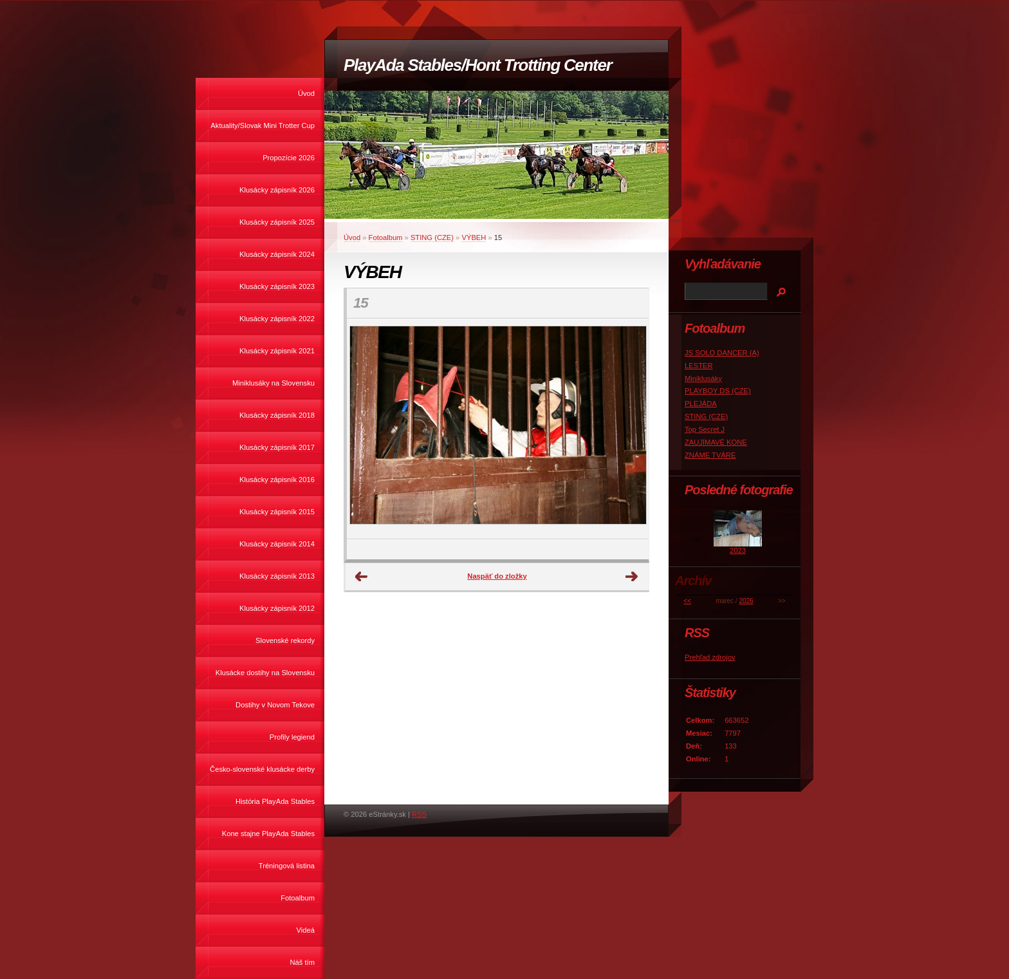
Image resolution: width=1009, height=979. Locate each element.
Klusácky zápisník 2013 (277, 576)
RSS (419, 814)
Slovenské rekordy (285, 640)
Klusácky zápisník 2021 (277, 351)
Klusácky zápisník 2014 (277, 544)
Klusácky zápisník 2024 (277, 254)
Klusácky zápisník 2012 (277, 608)
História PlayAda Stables (275, 801)
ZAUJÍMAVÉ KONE (716, 442)
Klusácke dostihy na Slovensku (265, 672)
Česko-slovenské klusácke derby (262, 769)
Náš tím (302, 962)
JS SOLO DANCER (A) (722, 353)
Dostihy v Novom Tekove (275, 705)
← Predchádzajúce (361, 576)
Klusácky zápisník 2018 (277, 415)
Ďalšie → (632, 576)
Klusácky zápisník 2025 (277, 222)
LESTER (699, 365)
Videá (306, 930)
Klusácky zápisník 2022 (277, 318)
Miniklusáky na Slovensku (273, 383)
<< (687, 600)
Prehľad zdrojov (710, 657)
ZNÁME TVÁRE (710, 455)
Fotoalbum (298, 898)
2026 (746, 600)
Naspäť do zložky (496, 576)
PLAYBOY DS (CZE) (718, 391)
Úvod (306, 93)
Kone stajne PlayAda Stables (268, 833)
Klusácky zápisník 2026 (277, 190)
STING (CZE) (432, 237)
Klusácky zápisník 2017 (277, 447)
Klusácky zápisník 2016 (277, 479)
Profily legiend (292, 737)
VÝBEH (473, 237)
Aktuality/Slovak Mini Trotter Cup (262, 125)
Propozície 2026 (289, 158)
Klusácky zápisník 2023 (277, 286)
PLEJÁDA (701, 403)
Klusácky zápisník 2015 (277, 512)
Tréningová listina (287, 866)
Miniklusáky (703, 378)
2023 (738, 550)
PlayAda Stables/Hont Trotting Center (477, 65)
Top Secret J (705, 429)
